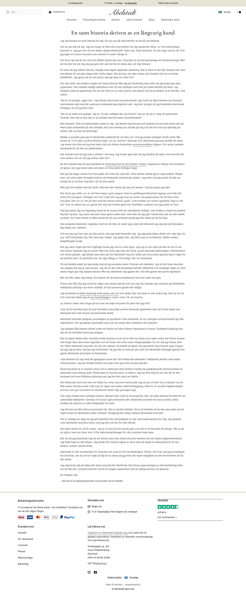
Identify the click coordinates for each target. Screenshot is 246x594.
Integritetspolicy (133, 585)
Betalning (23, 564)
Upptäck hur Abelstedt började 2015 (108, 533)
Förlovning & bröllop (94, 19)
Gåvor (152, 19)
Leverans (23, 545)
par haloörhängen (100, 297)
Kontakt (22, 533)
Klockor (116, 19)
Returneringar (25, 557)
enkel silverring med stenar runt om (99, 293)
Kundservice (59, 12)
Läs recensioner (166, 517)
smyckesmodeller (142, 144)
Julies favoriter (134, 19)
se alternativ (131, 3)
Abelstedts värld (170, 19)
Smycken (72, 19)
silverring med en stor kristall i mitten (125, 164)
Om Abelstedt (25, 539)
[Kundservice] (50, 12)
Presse (21, 551)
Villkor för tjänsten (114, 585)
